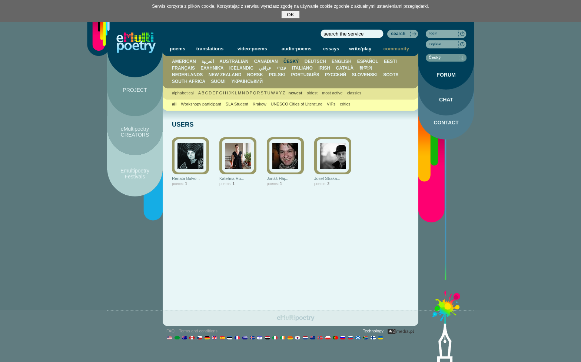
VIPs (331, 104)
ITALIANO (302, 68)
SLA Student (237, 104)
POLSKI (277, 74)
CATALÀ (345, 68)
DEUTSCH (315, 61)
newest (295, 93)
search (398, 33)
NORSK (255, 74)
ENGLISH (341, 61)
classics (354, 93)
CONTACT (446, 122)
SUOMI (218, 81)
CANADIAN (266, 61)
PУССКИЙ (335, 74)
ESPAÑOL (367, 61)
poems (177, 48)
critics (345, 104)
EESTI (390, 61)
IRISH (324, 68)
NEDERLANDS (187, 74)
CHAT (446, 100)
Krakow (259, 104)
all (174, 104)
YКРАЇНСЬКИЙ (247, 81)
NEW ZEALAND (225, 74)
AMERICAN (184, 61)
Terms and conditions (198, 331)
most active (332, 93)
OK (290, 14)
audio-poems (297, 48)
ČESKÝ (291, 61)
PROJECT (135, 90)
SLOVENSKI (364, 74)
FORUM (445, 75)
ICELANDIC (241, 68)
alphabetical (183, 93)
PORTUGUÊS (305, 74)
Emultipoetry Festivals (134, 174)
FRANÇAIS (183, 68)
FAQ (170, 331)
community (396, 48)
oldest (312, 93)
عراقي (265, 68)
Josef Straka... (327, 178)
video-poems (252, 48)
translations (210, 48)
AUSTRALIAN (233, 61)
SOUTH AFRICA (188, 81)
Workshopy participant (201, 104)
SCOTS (390, 74)
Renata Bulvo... (186, 178)
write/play (360, 48)
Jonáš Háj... (277, 178)
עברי (281, 68)
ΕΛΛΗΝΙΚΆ (211, 68)
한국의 (365, 68)
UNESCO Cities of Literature (296, 104)
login (433, 33)
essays (331, 48)
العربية (208, 61)
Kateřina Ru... (231, 178)
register (435, 44)
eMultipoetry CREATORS (135, 132)
